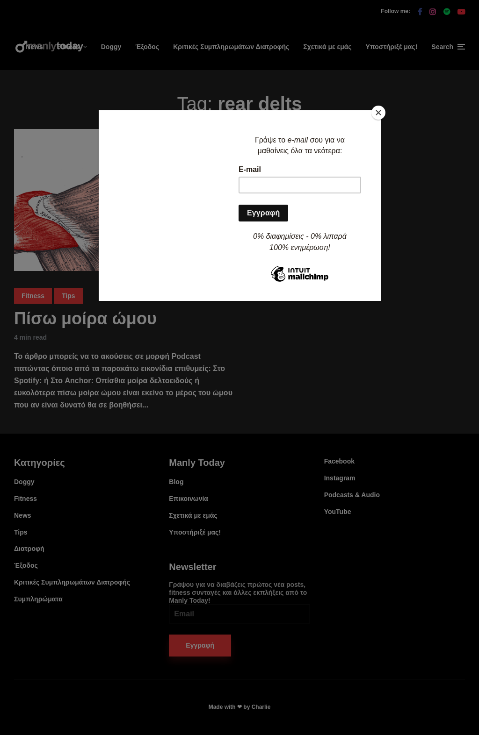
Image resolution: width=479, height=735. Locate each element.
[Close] (378, 113)
